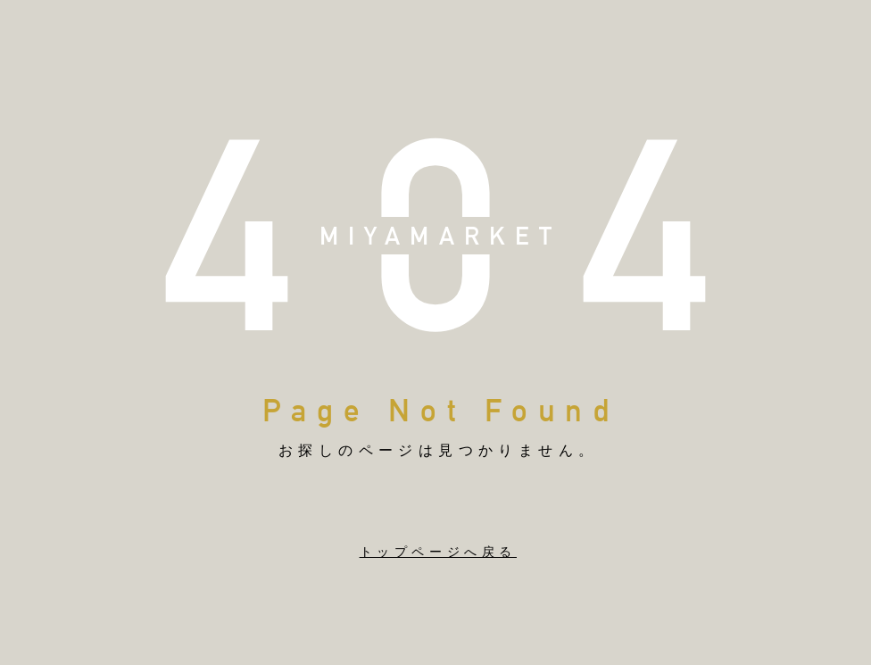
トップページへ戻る (438, 551)
